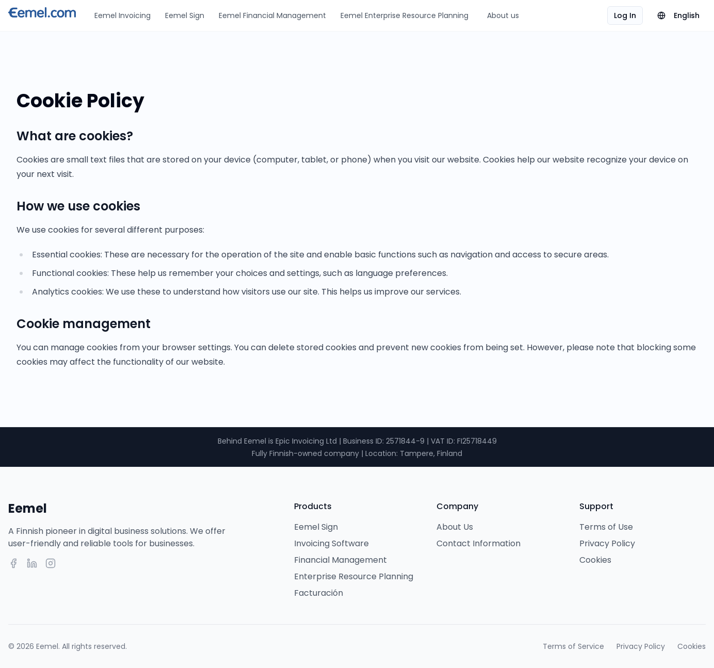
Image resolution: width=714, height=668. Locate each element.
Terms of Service (573, 646)
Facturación (318, 593)
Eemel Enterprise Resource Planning (404, 15)
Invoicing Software (331, 543)
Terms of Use (606, 527)
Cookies (595, 560)
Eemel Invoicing (122, 15)
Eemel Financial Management (272, 15)
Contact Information (478, 543)
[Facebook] (13, 563)
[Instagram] (50, 563)
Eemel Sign (184, 15)
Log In (625, 15)
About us (503, 15)
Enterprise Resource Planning (353, 576)
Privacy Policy (607, 543)
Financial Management (340, 560)
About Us (454, 527)
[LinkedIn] (32, 563)
